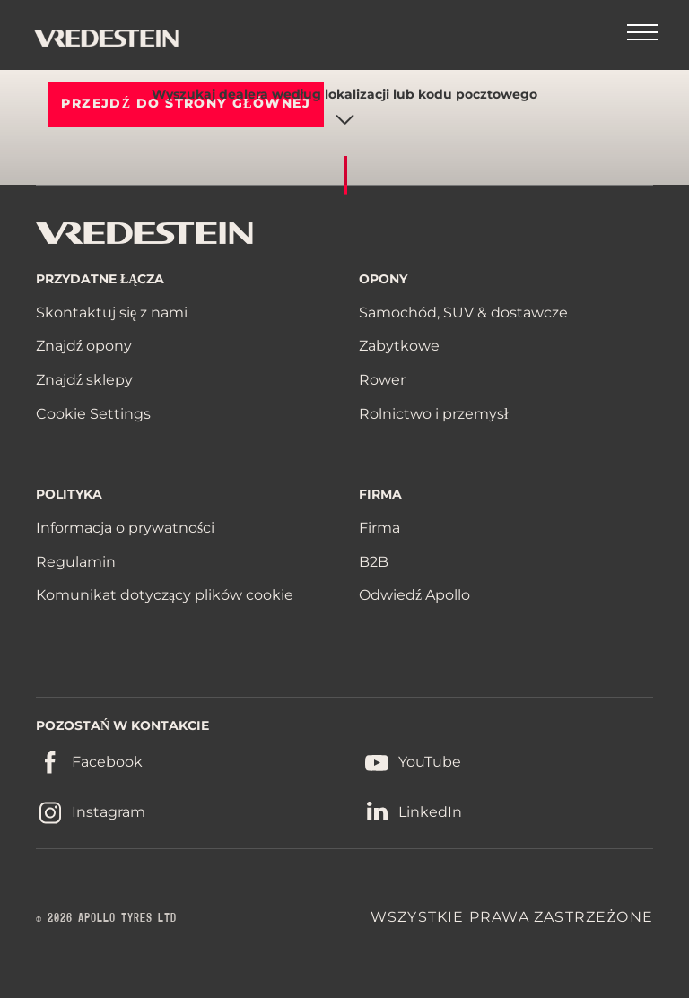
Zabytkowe (399, 345)
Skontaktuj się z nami (112, 312)
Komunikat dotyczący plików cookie (164, 594)
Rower (382, 379)
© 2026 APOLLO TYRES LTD (106, 918)
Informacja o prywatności (125, 527)
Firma (379, 527)
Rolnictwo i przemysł (433, 413)
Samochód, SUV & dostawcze (463, 312)
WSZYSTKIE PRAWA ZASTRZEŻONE (512, 916)
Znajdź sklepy (84, 379)
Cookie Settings (93, 414)
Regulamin (76, 561)
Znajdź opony (84, 345)
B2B (373, 561)
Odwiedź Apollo (414, 594)
